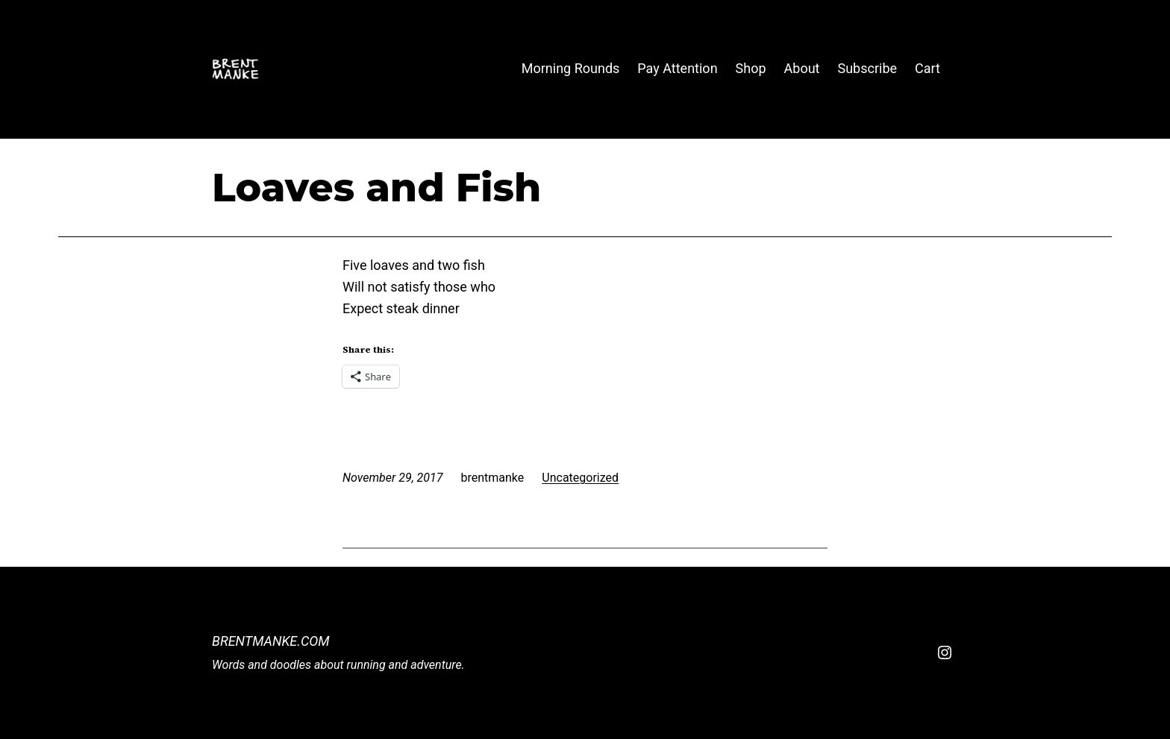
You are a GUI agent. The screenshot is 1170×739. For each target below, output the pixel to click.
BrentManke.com (271, 641)
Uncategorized (580, 478)
